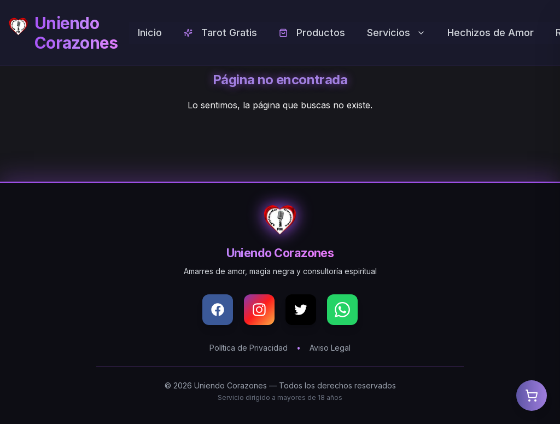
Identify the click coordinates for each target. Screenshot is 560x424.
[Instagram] (259, 309)
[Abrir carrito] (531, 395)
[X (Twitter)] (300, 309)
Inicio (150, 32)
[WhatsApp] (342, 309)
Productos (312, 32)
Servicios (396, 32)
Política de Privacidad (248, 347)
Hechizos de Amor (490, 32)
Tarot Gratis (220, 32)
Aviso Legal (330, 347)
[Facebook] (217, 309)
